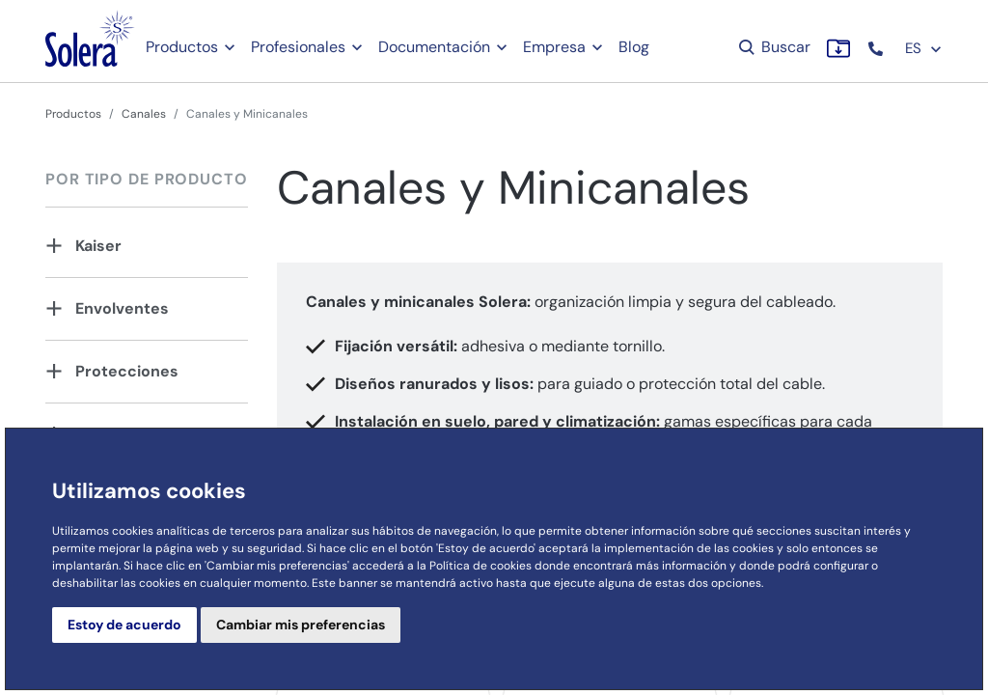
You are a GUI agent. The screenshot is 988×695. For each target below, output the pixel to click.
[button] (877, 49)
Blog (633, 47)
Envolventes (122, 308)
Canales (144, 114)
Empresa (554, 47)
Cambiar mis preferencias (300, 624)
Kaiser (98, 246)
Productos (182, 47)
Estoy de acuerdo (124, 624)
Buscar (773, 47)
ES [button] (924, 48)
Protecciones (126, 371)
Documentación (434, 47)
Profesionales (298, 47)
